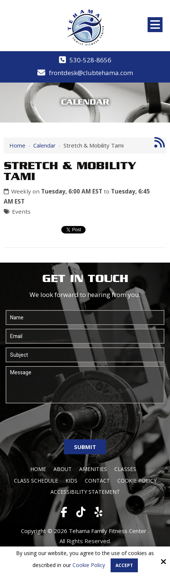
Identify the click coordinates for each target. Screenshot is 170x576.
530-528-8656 (90, 60)
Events (21, 211)
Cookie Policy (88, 565)
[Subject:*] (85, 354)
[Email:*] (85, 336)
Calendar (44, 145)
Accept (124, 565)
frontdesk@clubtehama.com (91, 72)
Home (17, 145)
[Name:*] (85, 317)
